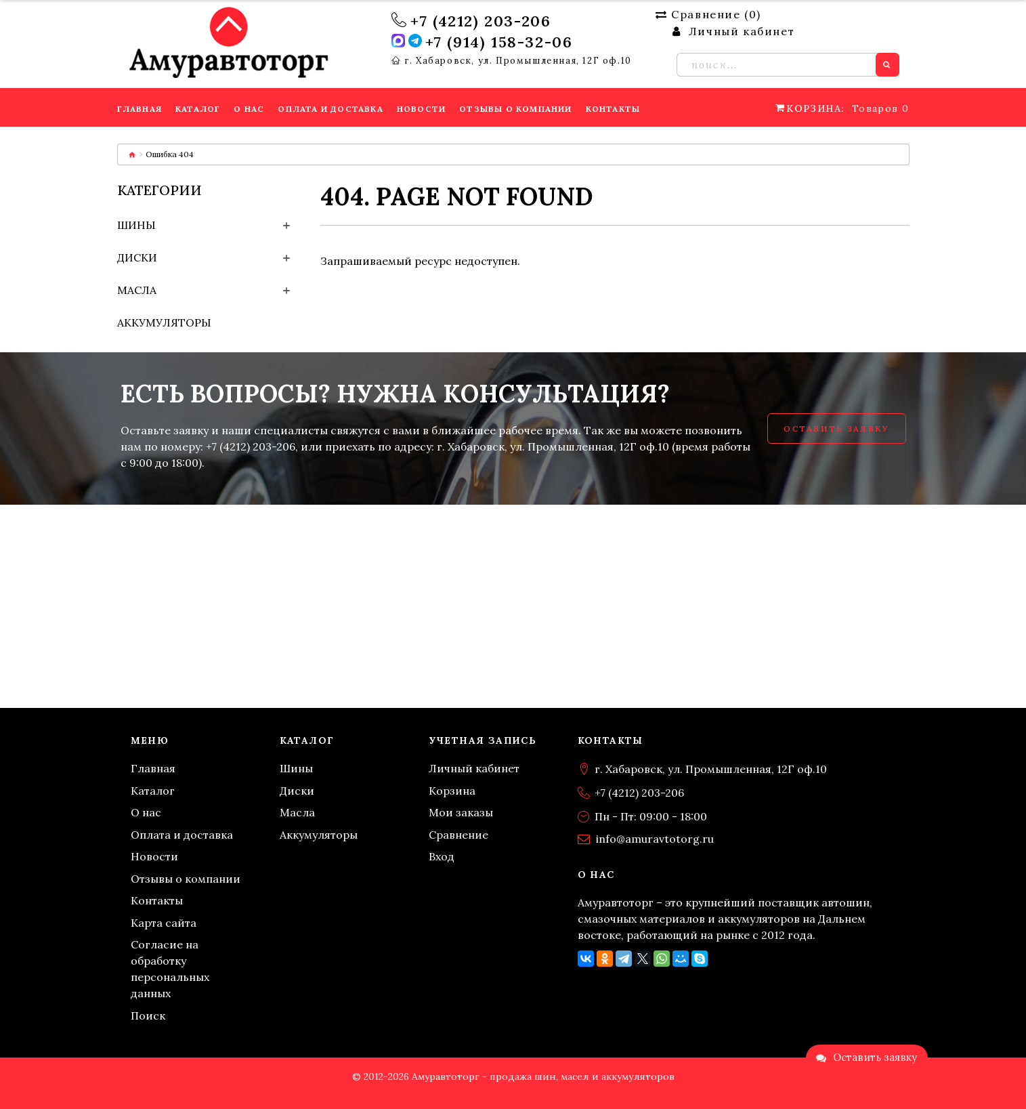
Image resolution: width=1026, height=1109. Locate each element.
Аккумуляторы (164, 322)
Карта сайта (163, 922)
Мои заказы (461, 812)
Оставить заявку (836, 428)
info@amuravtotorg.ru (655, 838)
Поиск (148, 1015)
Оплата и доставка (182, 834)
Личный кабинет (474, 768)
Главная (153, 768)
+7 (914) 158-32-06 (499, 42)
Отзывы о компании (185, 878)
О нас (146, 812)
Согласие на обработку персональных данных (170, 969)
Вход (441, 856)
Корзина (452, 790)
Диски (137, 257)
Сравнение (458, 834)
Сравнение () (708, 14)
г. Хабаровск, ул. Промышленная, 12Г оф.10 (518, 61)
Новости (154, 856)
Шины (136, 225)
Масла (136, 290)
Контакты (157, 900)
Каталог (153, 790)
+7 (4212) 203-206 (480, 21)
